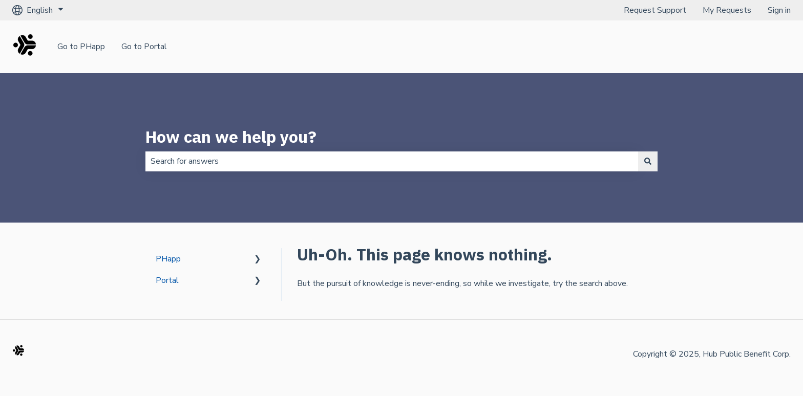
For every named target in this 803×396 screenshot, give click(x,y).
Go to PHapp (81, 46)
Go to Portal (144, 46)
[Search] (648, 161)
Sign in (779, 10)
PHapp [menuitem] (168, 259)
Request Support (655, 10)
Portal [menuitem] (167, 280)
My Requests (727, 10)
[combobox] (391, 161)
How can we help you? (230, 136)
